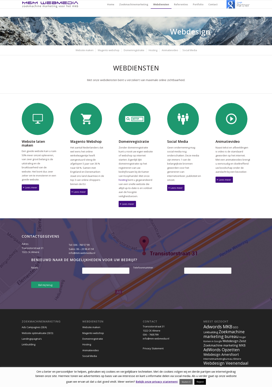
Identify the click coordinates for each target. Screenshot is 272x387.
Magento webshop (93, 333)
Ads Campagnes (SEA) (34, 327)
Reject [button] (200, 381)
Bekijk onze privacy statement (157, 381)
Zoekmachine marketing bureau (224, 334)
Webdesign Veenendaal (225, 363)
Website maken (91, 327)
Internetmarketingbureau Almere (222, 358)
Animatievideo (90, 350)
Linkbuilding (28, 344)
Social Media (89, 356)
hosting (123, 180)
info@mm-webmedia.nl (82, 253)
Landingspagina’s (32, 338)
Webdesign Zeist (234, 341)
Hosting (86, 344)
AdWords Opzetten (221, 349)
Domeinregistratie (92, 338)
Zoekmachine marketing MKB (224, 345)
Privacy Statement (153, 348)
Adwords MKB (217, 326)
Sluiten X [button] (186, 381)
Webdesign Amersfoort (221, 354)
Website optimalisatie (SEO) (37, 333)
